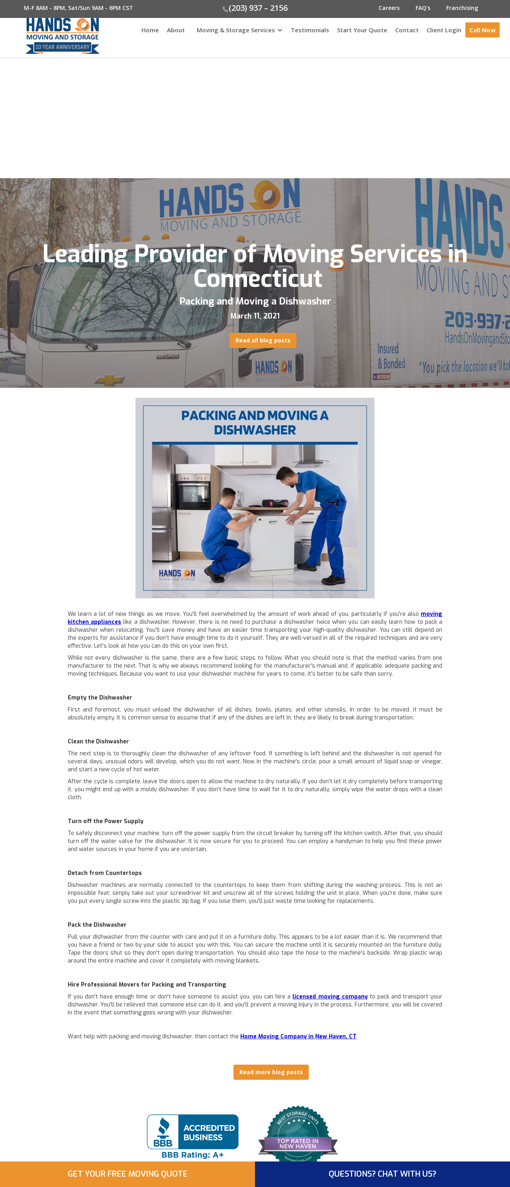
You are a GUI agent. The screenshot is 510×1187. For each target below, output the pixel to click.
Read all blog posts (262, 340)
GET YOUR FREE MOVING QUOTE (128, 1174)
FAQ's (423, 8)
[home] (50, 36)
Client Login (444, 30)
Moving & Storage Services (236, 30)
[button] (238, 34)
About (176, 30)
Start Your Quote (362, 30)
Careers (389, 8)
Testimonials (310, 30)
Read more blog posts (271, 1072)
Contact (407, 30)
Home (150, 30)
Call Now (482, 30)
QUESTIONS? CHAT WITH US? (382, 1174)
